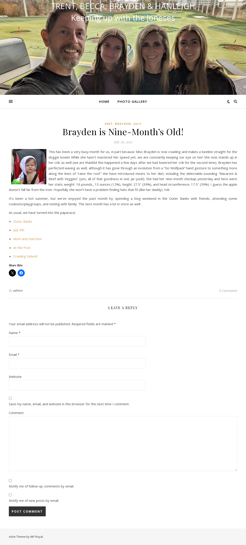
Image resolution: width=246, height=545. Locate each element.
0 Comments (228, 290)
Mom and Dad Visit (27, 239)
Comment (16, 413)
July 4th (18, 230)
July (138, 124)
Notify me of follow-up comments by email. (41, 486)
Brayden (123, 124)
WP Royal (36, 537)
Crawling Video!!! (25, 256)
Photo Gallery (132, 101)
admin (18, 290)
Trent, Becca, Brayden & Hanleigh (123, 6)
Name (15, 332)
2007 (108, 124)
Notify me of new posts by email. (34, 500)
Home (104, 101)
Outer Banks (22, 221)
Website (15, 376)
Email (14, 354)
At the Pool (21, 247)
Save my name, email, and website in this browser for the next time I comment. (69, 404)
